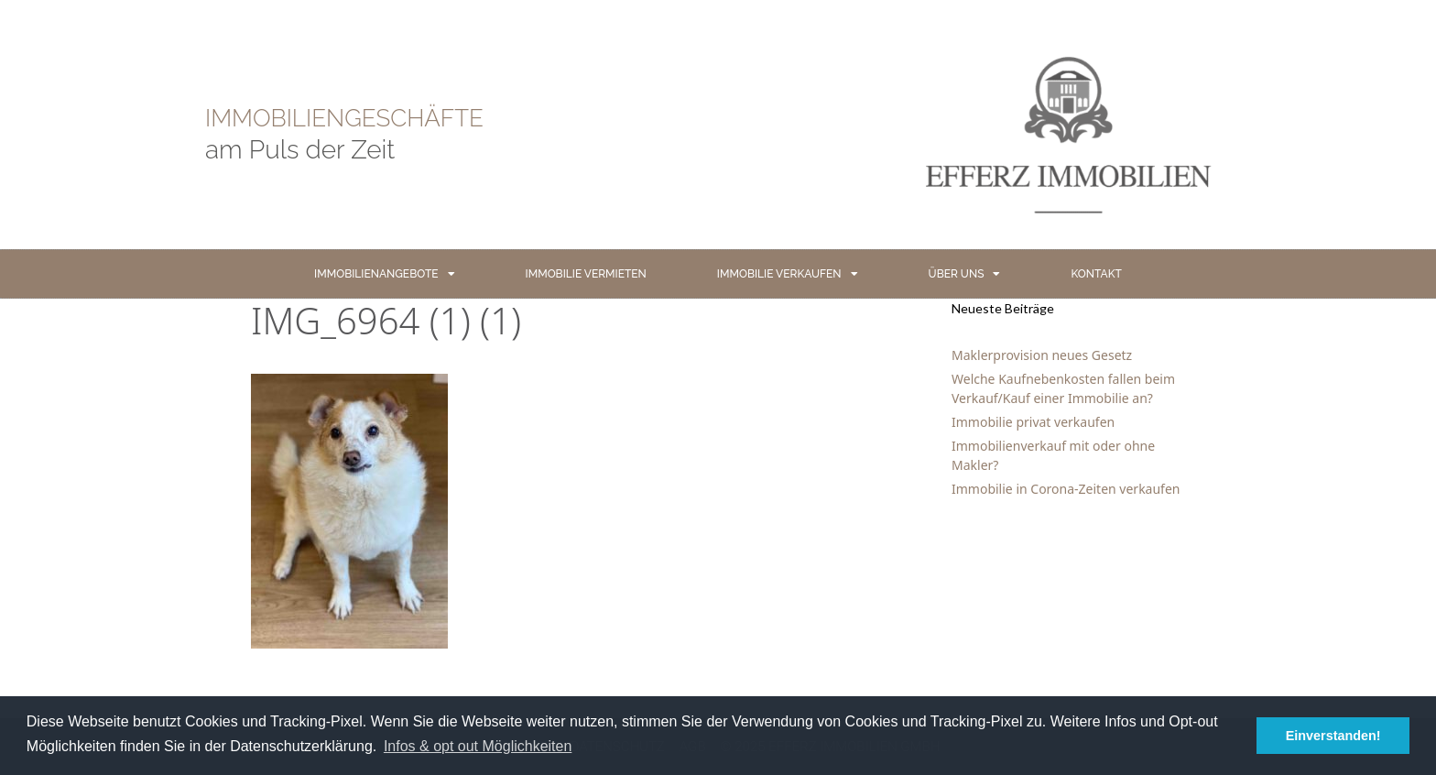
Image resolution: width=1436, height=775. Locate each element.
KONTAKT (1096, 273)
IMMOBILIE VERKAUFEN (787, 274)
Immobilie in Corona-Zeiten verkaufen (1066, 488)
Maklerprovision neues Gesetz (1042, 355)
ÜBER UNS (965, 274)
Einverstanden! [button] (1333, 735)
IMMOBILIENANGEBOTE (384, 274)
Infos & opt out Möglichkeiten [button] (477, 746)
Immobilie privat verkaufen (1033, 422)
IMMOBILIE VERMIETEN (586, 273)
